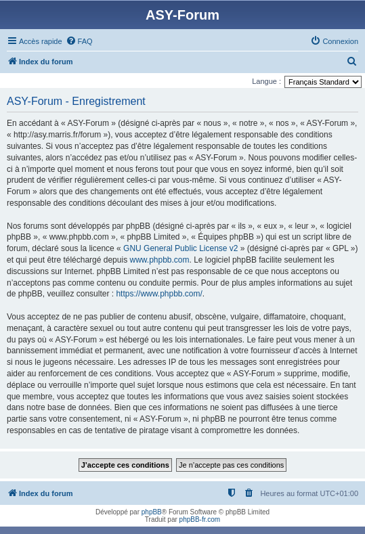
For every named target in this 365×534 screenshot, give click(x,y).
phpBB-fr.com (200, 519)
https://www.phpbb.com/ (159, 293)
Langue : (266, 81)
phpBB (152, 512)
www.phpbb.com (159, 260)
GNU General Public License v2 (180, 248)
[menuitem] (79, 41)
